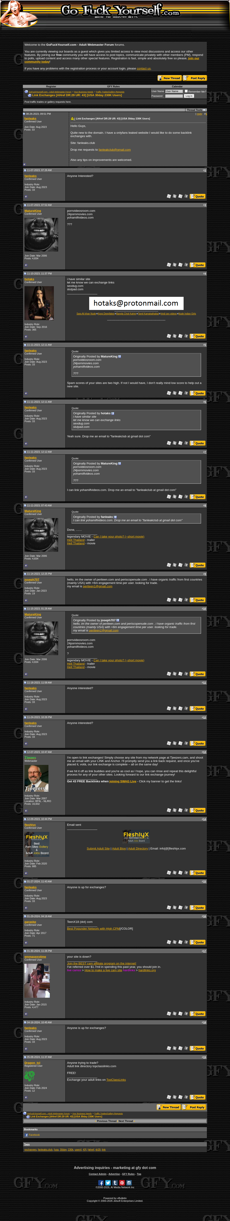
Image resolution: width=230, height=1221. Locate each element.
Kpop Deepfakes (106, 313)
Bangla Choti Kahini (126, 313)
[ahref (91, 1149)
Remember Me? (195, 91)
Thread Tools (194, 110)
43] (84, 1149)
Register (51, 86)
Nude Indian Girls (187, 313)
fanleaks (30, 118)
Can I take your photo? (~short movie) (118, 536)
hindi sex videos (169, 313)
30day (63, 1149)
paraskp (30, 921)
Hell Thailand (76, 540)
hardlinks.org (147, 970)
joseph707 (31, 579)
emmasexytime (35, 956)
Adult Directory (138, 848)
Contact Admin (97, 1174)
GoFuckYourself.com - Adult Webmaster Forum (50, 92)
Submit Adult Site (98, 848)
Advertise (114, 1174)
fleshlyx (30, 824)
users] (78, 1149)
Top (139, 1174)
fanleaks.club (45, 1149)
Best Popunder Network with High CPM (93, 928)
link (104, 1149)
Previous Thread (107, 1121)
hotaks (29, 279)
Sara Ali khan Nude (86, 313)
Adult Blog (119, 848)
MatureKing (32, 210)
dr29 (98, 1149)
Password (156, 96)
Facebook (34, 1134)
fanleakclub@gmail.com (115, 149)
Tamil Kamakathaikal (148, 313)
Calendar (177, 86)
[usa (56, 1149)
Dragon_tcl (32, 1062)
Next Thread (126, 1121)
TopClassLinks (116, 1079)
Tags (27, 1144)
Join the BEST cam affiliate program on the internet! (101, 963)
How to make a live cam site (103, 970)
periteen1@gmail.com (98, 586)
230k (70, 1149)
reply (199, 113)
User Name (157, 91)
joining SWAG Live (123, 781)
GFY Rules (113, 86)
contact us (144, 68)
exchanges (30, 1149)
